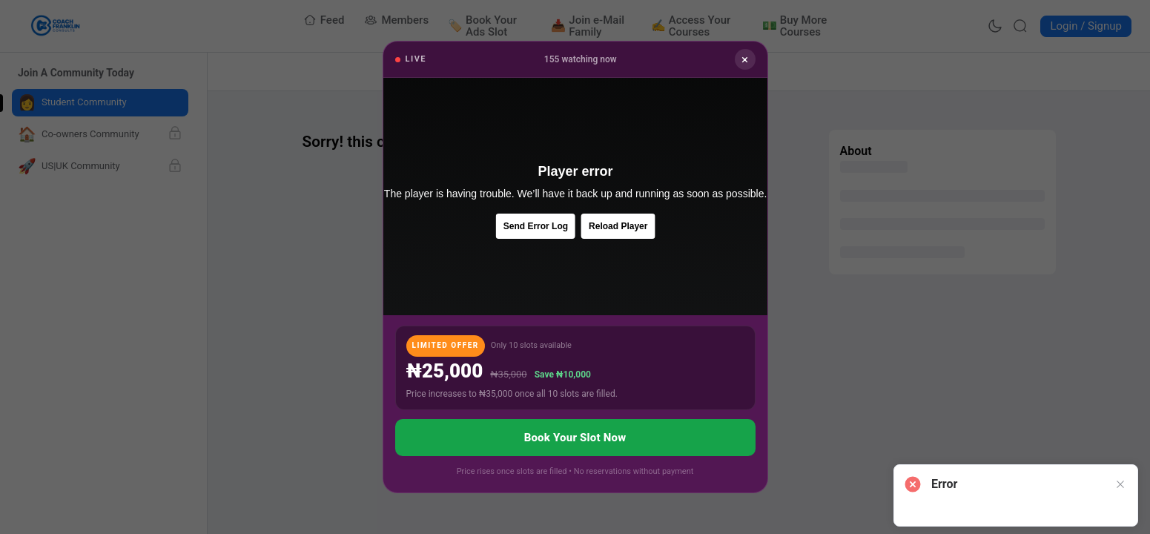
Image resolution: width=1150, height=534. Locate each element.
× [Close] (744, 59)
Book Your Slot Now (575, 437)
